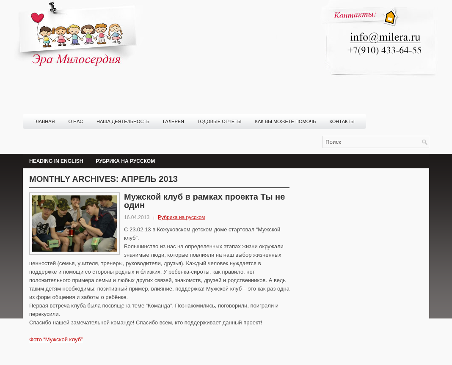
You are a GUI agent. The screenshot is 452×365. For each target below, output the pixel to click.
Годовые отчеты (220, 121)
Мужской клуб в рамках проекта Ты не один (204, 201)
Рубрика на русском (125, 161)
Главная (44, 121)
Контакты (342, 121)
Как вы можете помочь (285, 121)
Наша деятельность (122, 121)
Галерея (173, 121)
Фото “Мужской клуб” (56, 339)
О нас (75, 121)
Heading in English (56, 161)
